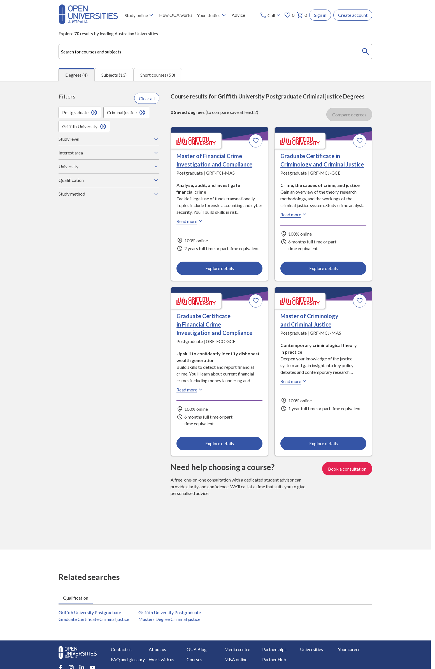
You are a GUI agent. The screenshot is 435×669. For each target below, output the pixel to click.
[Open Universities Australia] (88, 22)
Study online (140, 15)
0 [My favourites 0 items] (289, 15)
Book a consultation (347, 468)
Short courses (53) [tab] (157, 75)
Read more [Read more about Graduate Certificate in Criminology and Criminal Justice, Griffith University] (294, 214)
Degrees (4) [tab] (76, 75)
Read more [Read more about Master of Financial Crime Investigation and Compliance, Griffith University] (190, 221)
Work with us (161, 659)
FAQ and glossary (128, 659)
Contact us (121, 649)
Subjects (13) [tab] (114, 75)
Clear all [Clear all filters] (147, 98)
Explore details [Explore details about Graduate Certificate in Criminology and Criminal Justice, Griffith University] (323, 268)
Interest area (109, 152)
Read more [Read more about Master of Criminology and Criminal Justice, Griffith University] (294, 381)
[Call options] (271, 15)
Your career (349, 649)
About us (157, 649)
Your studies (212, 15)
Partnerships (274, 649)
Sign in (320, 15)
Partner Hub (274, 659)
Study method (109, 194)
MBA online (235, 659)
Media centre (237, 649)
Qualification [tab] (75, 597)
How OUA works (175, 15)
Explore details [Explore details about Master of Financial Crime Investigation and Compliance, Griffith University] (219, 268)
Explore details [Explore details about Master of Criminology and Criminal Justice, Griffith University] (323, 443)
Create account (352, 15)
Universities (311, 649)
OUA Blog (197, 649)
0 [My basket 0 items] (302, 15)
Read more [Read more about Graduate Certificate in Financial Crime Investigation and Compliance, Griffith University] (190, 389)
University (109, 166)
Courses (194, 659)
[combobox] (215, 51)
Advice (238, 15)
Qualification (109, 180)
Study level (109, 139)
